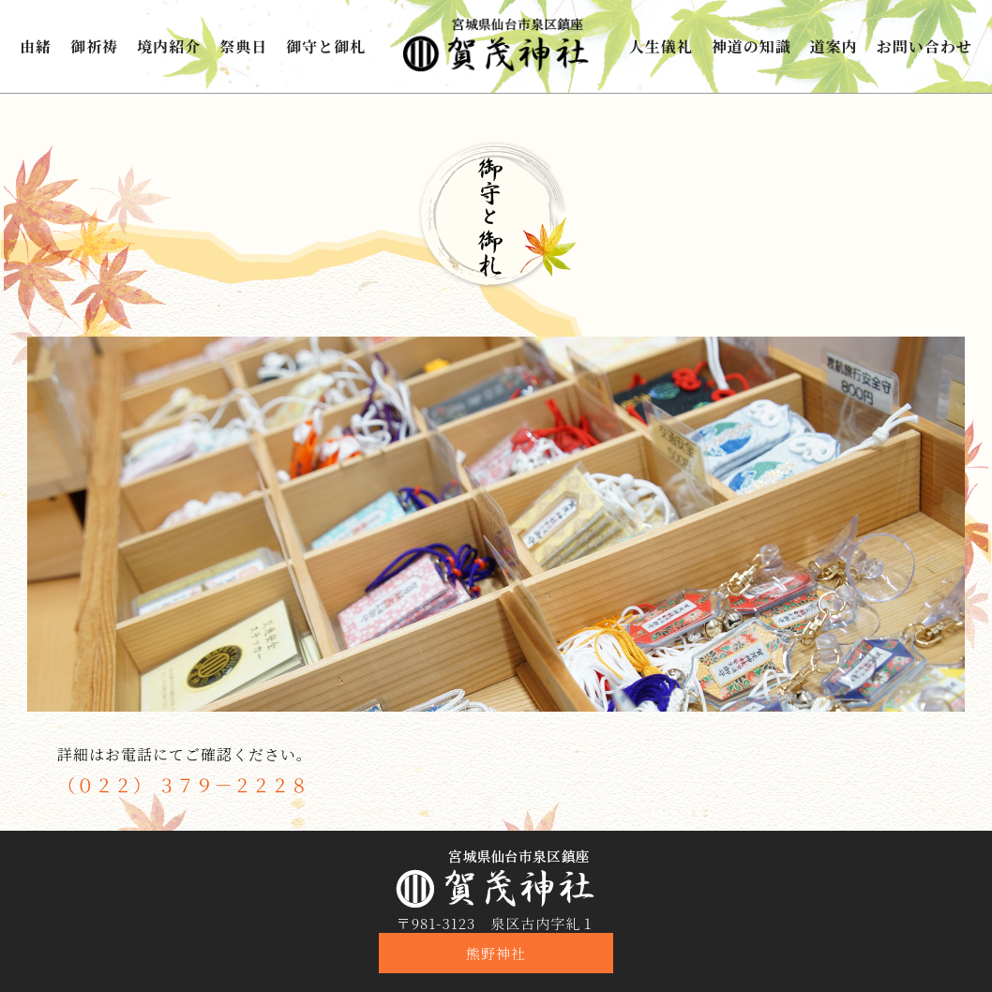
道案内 (834, 46)
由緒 (36, 46)
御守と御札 (326, 46)
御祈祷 (94, 46)
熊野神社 (496, 953)
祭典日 (243, 46)
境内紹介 (169, 46)
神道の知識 (751, 46)
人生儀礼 (661, 46)
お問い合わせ (924, 46)
